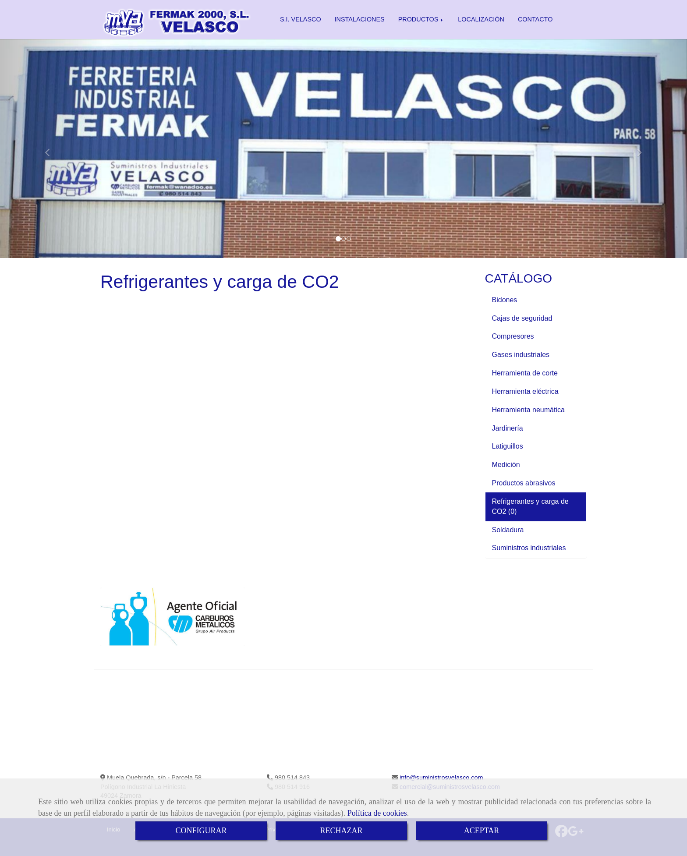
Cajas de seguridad (523, 318)
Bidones (505, 300)
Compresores (514, 336)
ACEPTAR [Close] (481, 830)
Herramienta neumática (529, 410)
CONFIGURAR (201, 830)
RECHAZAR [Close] (341, 830)
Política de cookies (377, 813)
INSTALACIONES (360, 19)
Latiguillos (508, 446)
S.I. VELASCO (300, 19)
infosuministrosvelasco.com (440, 777)
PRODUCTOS (421, 19)
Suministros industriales (530, 548)
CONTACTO (535, 19)
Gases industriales (522, 354)
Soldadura (509, 530)
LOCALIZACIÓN (481, 19)
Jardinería (508, 428)
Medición (507, 464)
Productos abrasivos (524, 483)
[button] (51, 148)
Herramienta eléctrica (526, 391)
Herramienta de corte (526, 373)
